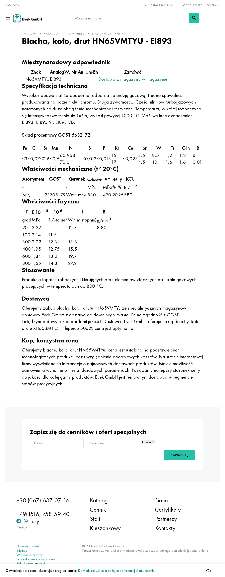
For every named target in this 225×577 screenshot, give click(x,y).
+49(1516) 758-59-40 (159, 5)
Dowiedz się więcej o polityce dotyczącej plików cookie (116, 570)
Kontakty (164, 528)
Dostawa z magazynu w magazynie (135, 79)
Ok (208, 570)
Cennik (98, 509)
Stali (95, 518)
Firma (160, 500)
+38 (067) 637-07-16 (44, 500)
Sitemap (23, 550)
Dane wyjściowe (29, 546)
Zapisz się (177, 455)
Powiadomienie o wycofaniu (37, 559)
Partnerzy (165, 518)
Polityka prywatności (32, 563)
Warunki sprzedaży (31, 555)
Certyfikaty (167, 509)
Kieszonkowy (105, 528)
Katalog (99, 500)
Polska (213, 5)
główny (32, 33)
